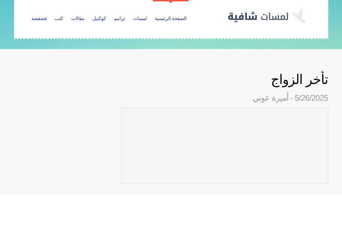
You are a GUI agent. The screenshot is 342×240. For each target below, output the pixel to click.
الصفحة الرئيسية (171, 18)
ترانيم (119, 18)
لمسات (140, 18)
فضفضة (39, 18)
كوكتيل (99, 18)
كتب (59, 18)
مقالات (78, 18)
